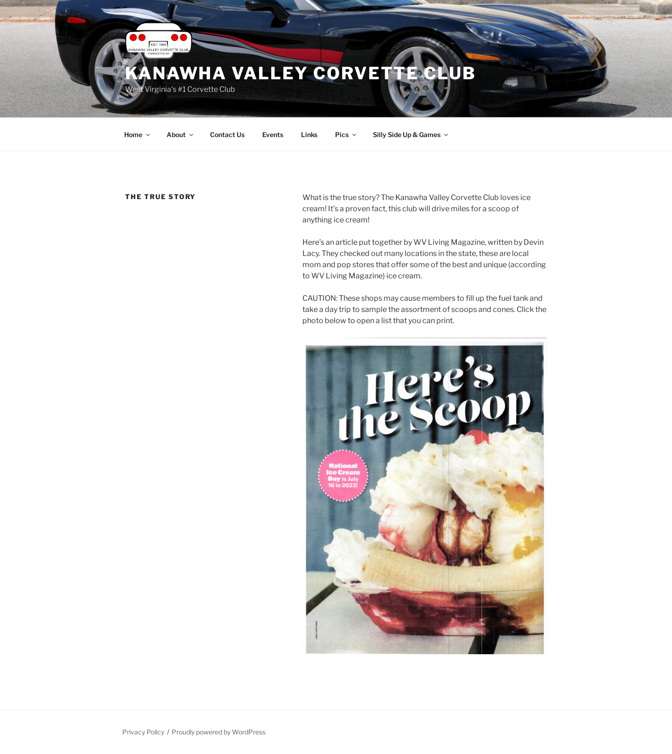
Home (137, 134)
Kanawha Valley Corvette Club (300, 73)
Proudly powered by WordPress (219, 732)
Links (309, 134)
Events (272, 134)
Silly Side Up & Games (411, 134)
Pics (346, 134)
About (181, 134)
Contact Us (227, 134)
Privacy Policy (143, 732)
